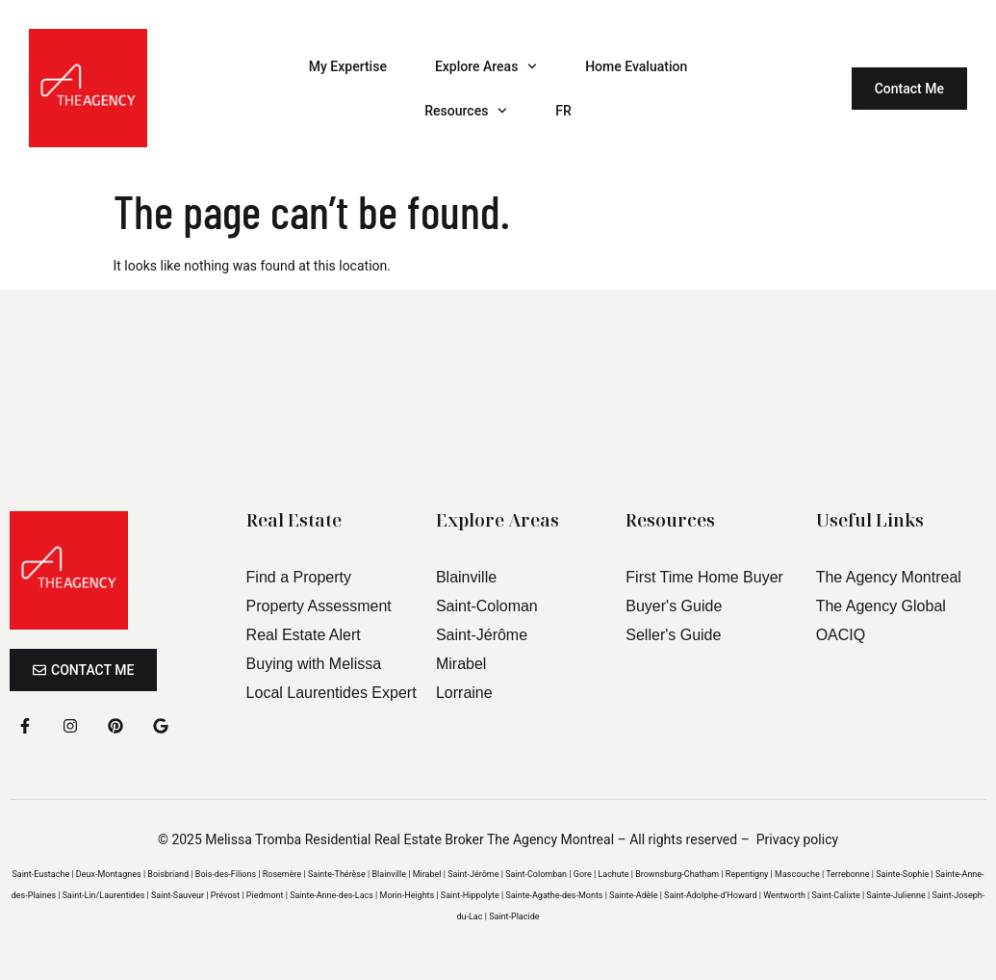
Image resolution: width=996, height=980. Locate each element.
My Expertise (348, 66)
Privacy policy (797, 839)
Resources (465, 110)
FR (563, 110)
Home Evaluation (636, 66)
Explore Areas (486, 66)
